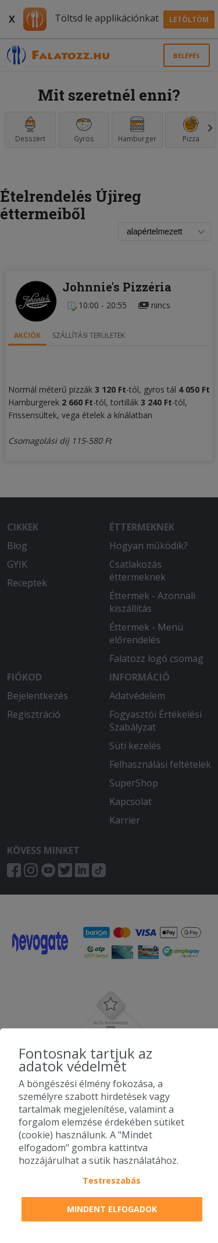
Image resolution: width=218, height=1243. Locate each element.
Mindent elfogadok (112, 1208)
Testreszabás (112, 1180)
